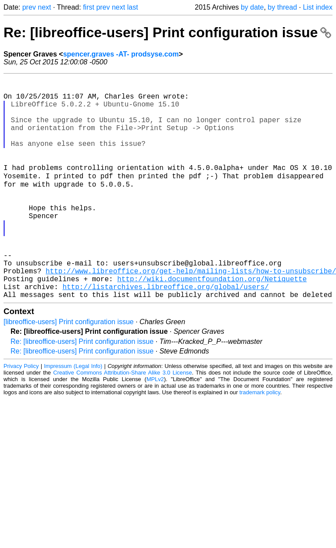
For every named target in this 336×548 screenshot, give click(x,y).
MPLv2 (155, 427)
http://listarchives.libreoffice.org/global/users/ (165, 332)
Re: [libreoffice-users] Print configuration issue (167, 32)
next (44, 7)
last (132, 7)
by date (252, 7)
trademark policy (259, 440)
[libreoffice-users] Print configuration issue (69, 369)
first (88, 7)
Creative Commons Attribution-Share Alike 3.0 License (122, 420)
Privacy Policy (21, 413)
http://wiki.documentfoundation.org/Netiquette (212, 323)
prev (29, 7)
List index (317, 7)
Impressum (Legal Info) (73, 413)
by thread (282, 7)
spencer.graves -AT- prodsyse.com (121, 54)
